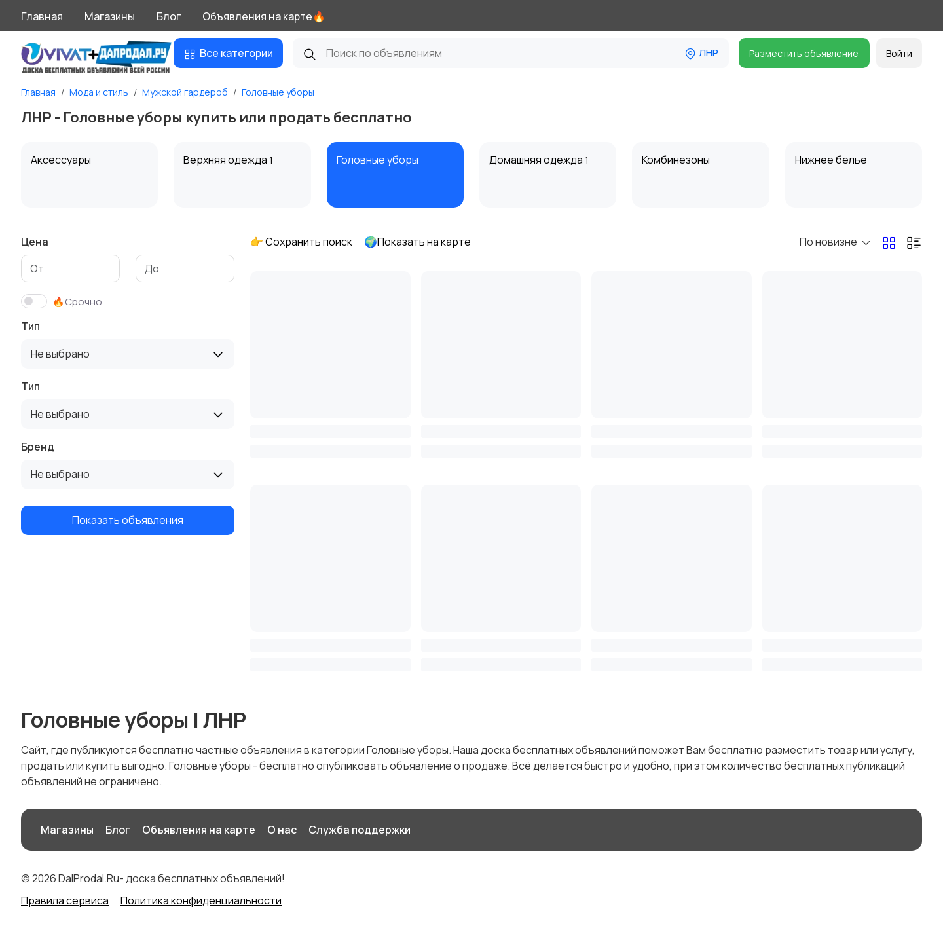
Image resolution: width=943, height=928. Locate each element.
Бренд (37, 446)
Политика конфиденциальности (201, 900)
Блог (169, 16)
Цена (34, 241)
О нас (282, 830)
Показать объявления (127, 520)
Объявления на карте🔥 (263, 16)
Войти (899, 53)
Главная (42, 16)
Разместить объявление (804, 53)
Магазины (109, 16)
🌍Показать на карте (417, 241)
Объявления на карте (198, 830)
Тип (30, 326)
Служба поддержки (359, 830)
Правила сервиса (65, 900)
